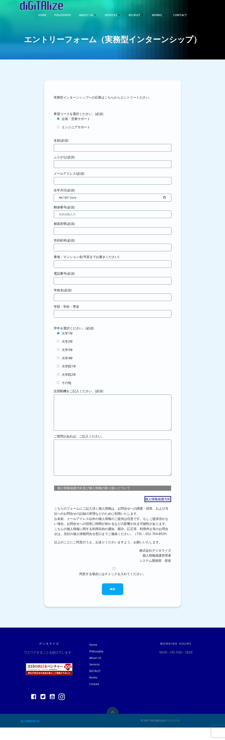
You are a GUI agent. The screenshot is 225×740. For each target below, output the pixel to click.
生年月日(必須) (112, 195)
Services (113, 15)
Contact (180, 15)
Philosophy (62, 15)
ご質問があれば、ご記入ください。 (112, 464)
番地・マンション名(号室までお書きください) (112, 261)
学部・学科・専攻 (112, 311)
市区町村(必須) (112, 245)
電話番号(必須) (112, 278)
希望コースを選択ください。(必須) (78, 114)
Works (158, 15)
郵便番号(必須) (112, 212)
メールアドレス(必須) (112, 178)
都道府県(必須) (112, 228)
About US (88, 15)
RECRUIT (136, 15)
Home (42, 15)
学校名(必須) (112, 295)
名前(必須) (112, 144)
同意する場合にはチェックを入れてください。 (112, 584)
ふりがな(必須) (112, 161)
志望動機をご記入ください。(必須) (112, 413)
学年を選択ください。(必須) (74, 329)
